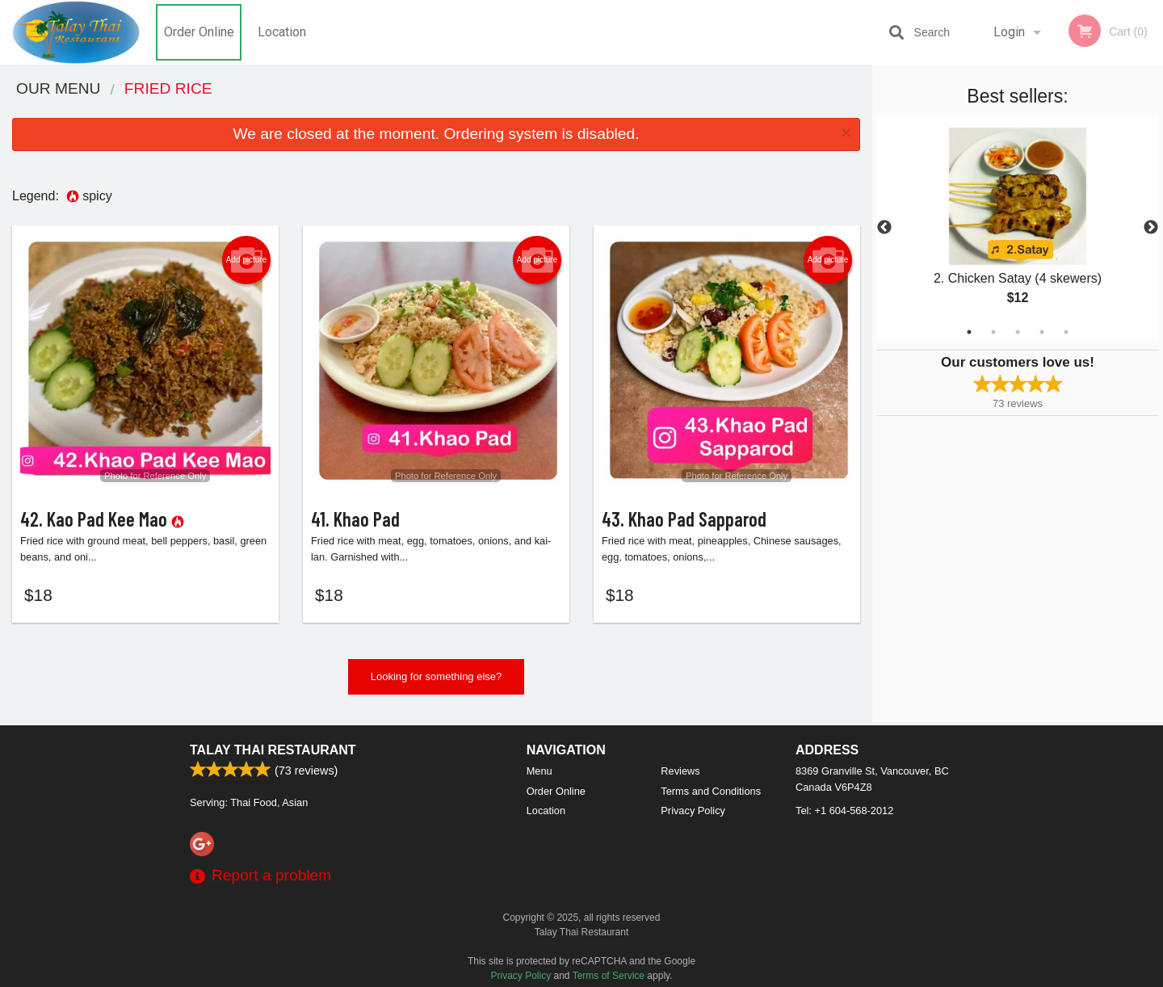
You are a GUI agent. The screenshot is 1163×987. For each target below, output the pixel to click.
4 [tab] (1042, 332)
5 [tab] (1066, 332)
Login (1009, 32)
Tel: (844, 810)
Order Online (199, 32)
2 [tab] (993, 332)
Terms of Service (608, 975)
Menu (539, 771)
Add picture (246, 260)
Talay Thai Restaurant (273, 750)
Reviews (680, 771)
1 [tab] (969, 332)
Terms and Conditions (711, 791)
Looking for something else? (436, 679)
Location (282, 32)
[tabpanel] (1017, 228)
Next (1151, 228)
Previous (884, 228)
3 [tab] (1018, 332)
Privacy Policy (693, 810)
